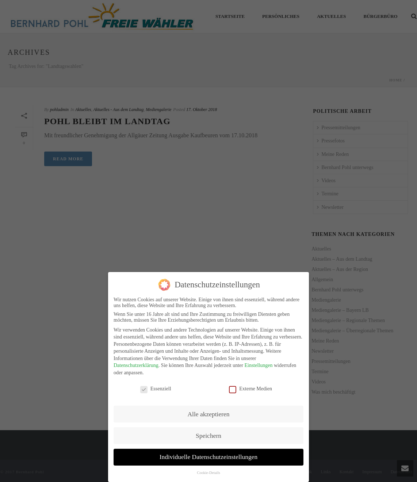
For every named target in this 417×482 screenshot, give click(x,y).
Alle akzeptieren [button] (208, 410)
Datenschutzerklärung (136, 362)
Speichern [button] (208, 432)
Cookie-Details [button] (208, 469)
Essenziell (155, 385)
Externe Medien (250, 385)
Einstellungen (258, 362)
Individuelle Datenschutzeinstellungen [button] (209, 453)
